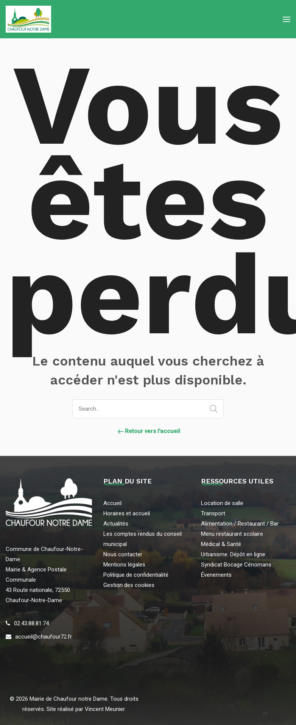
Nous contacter (122, 554)
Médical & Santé (221, 544)
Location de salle (222, 503)
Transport (213, 513)
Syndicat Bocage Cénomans (236, 564)
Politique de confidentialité (135, 574)
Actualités (115, 523)
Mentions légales (124, 564)
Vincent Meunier (104, 709)
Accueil (112, 503)
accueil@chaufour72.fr (43, 636)
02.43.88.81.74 (31, 623)
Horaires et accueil (126, 513)
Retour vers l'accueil (148, 431)
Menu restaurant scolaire (232, 533)
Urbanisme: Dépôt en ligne (233, 554)
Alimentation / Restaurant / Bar (240, 523)
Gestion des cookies (128, 585)
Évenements (216, 574)
